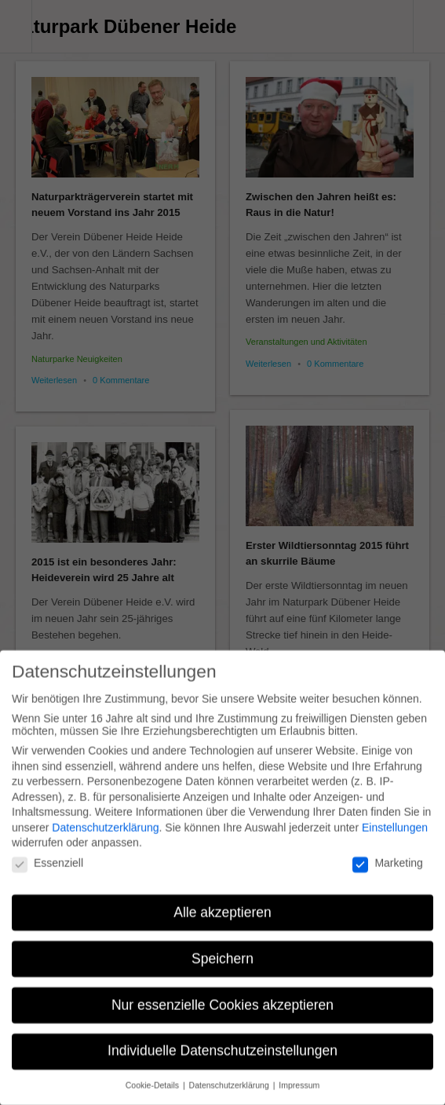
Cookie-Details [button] (153, 1076)
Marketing (387, 853)
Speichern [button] (222, 949)
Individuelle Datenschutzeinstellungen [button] (222, 1042)
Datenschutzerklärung (105, 818)
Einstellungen (395, 818)
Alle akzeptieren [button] (222, 903)
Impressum (299, 1076)
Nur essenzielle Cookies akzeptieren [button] (222, 996)
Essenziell (47, 853)
